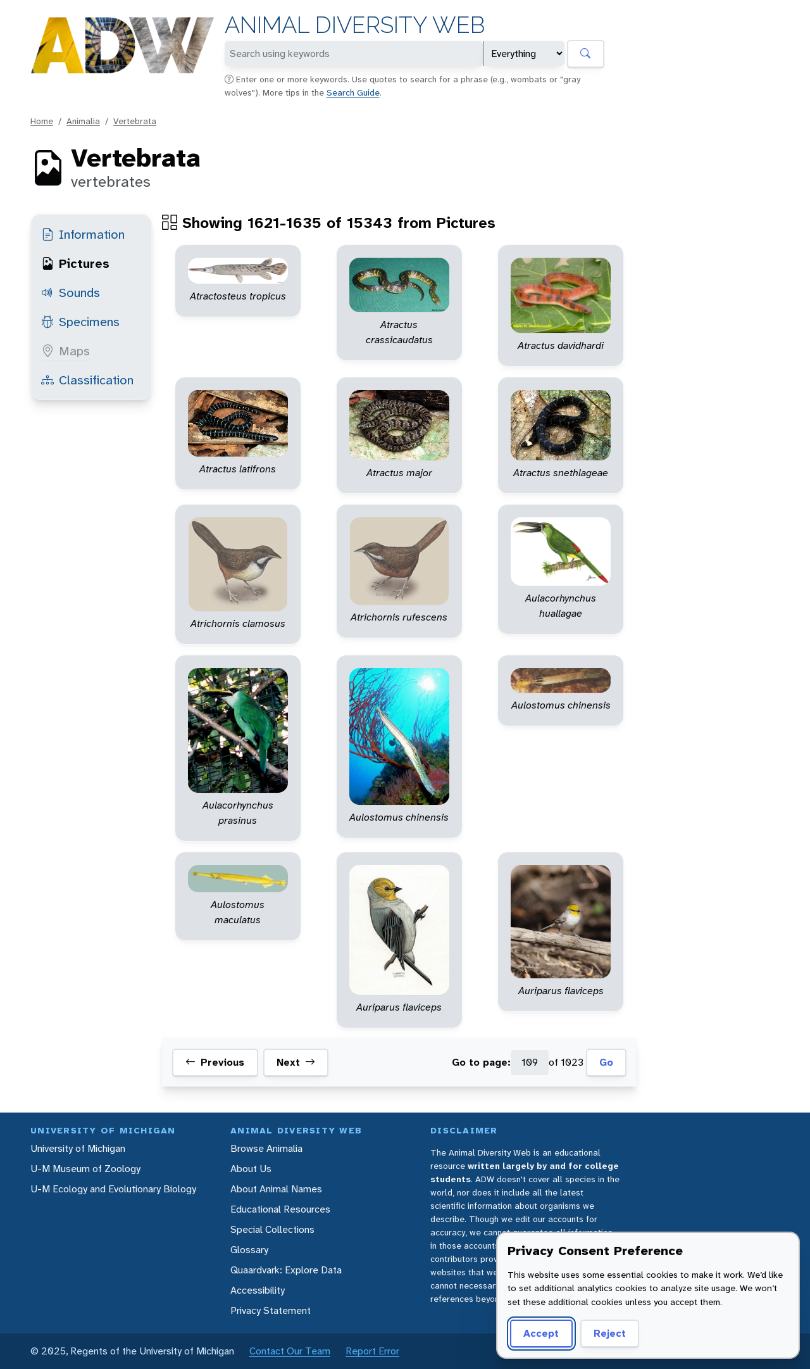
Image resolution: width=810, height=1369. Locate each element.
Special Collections (272, 1229)
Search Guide (353, 92)
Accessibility (257, 1290)
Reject (610, 1333)
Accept (541, 1333)
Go (606, 1062)
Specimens (80, 321)
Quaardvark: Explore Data (286, 1270)
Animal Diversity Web (355, 25)
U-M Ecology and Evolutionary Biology (113, 1189)
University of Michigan (77, 1148)
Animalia (83, 121)
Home (41, 121)
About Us (250, 1168)
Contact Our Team (289, 1351)
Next (296, 1062)
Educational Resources (280, 1209)
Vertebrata (134, 121)
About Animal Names (276, 1189)
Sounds (70, 292)
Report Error (372, 1351)
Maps (65, 350)
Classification (87, 379)
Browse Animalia (266, 1148)
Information (83, 234)
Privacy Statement (270, 1310)
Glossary (249, 1249)
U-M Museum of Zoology (85, 1168)
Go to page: (481, 1062)
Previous (214, 1062)
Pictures (75, 263)
